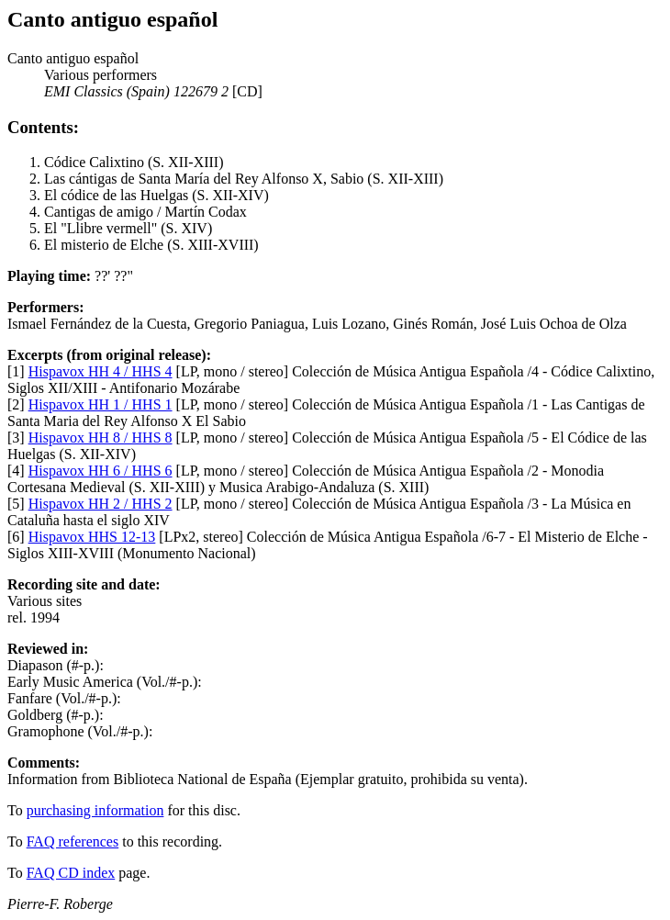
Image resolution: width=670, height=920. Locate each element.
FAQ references (73, 841)
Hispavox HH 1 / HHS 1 (100, 404)
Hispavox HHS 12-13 (92, 536)
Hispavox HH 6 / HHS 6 (100, 470)
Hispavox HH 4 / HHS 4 (100, 371)
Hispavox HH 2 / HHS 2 (100, 503)
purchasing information (95, 810)
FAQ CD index (71, 873)
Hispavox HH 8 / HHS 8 (100, 437)
